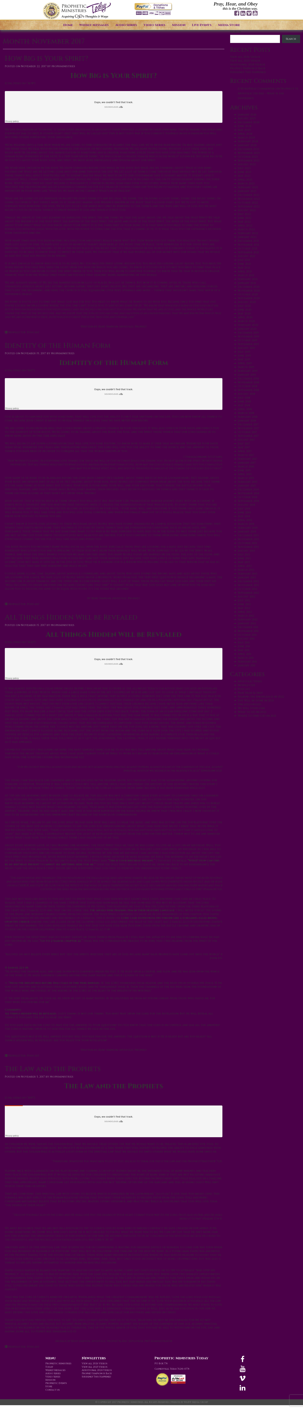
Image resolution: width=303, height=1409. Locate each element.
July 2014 (244, 508)
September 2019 (248, 344)
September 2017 (248, 436)
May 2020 (244, 313)
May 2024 (244, 130)
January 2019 (247, 375)
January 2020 (247, 329)
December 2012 (248, 581)
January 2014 (247, 531)
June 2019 (244, 355)
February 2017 (247, 459)
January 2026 (247, 114)
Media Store (229, 25)
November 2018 (248, 382)
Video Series (154, 25)
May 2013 (244, 562)
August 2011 (246, 639)
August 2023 (247, 164)
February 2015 (247, 482)
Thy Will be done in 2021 (256, 700)
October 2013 (247, 543)
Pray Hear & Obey (250, 693)
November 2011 (248, 631)
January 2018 (247, 420)
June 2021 (244, 264)
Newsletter (17, 332)
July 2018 (244, 398)
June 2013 (244, 558)
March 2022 (246, 229)
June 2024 (244, 126)
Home (68, 25)
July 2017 (244, 443)
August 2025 (247, 118)
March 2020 (246, 321)
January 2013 (247, 577)
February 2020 (248, 325)
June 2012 (244, 604)
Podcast (33, 332)
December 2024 (248, 122)
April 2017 (245, 451)
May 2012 (244, 608)
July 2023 (244, 168)
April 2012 (245, 612)
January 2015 (247, 486)
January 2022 (247, 237)
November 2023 (249, 153)
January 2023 (247, 191)
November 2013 (248, 539)
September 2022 (249, 206)
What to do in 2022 (252, 712)
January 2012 (247, 623)
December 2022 (248, 195)
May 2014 (244, 516)
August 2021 (246, 256)
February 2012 (247, 619)
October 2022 (248, 202)
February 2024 (248, 141)
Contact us (52, 1389)
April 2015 (245, 474)
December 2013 (248, 535)
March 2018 (246, 413)
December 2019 (248, 333)
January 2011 (246, 665)
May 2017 (244, 447)
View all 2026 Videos (245, 57)
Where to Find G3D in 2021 (257, 716)
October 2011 (247, 635)
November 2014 (248, 493)
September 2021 (248, 252)
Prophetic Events (56, 1383)
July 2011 (244, 642)
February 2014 (247, 528)
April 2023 (245, 180)
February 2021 (247, 279)
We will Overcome (251, 708)
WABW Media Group (196, 1402)
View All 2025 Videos (245, 61)
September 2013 (248, 547)
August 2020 (247, 302)
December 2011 (248, 627)
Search (235, 32)
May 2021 (244, 267)
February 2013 (247, 573)
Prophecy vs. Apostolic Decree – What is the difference (268, 93)
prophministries (63, 66)
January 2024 (247, 145)
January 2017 (247, 463)
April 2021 (245, 271)
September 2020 (249, 298)
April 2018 (245, 409)
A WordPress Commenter (256, 88)
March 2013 (246, 570)
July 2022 (244, 214)
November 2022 (249, 199)
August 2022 (247, 210)
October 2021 (247, 248)
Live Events (202, 25)
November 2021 (248, 245)
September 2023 (248, 160)
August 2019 (246, 348)
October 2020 (248, 294)
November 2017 (248, 428)
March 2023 (246, 183)
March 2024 (246, 137)
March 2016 (246, 466)
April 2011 (244, 654)
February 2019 (247, 371)
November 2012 (248, 585)
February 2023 (248, 187)
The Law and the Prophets (53, 1069)
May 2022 (244, 222)
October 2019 (247, 340)
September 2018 (248, 390)
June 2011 (244, 646)
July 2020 (244, 306)
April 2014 (245, 520)
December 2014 (248, 489)
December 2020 (249, 287)
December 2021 (248, 241)
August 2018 (246, 394)
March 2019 (246, 367)
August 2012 (246, 596)
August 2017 (246, 440)
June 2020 (245, 310)
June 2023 (244, 172)
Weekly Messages (94, 25)
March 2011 (246, 658)
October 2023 (248, 157)
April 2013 (245, 566)
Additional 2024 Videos (247, 64)
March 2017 (246, 455)
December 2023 (248, 149)
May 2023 (244, 176)
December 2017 (248, 424)
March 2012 (246, 616)
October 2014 (247, 497)
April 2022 (245, 225)
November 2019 (248, 336)
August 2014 (246, 505)
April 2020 (245, 317)
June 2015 (244, 470)
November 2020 (249, 290)
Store (48, 1386)
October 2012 (247, 589)
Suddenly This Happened (248, 72)
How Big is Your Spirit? (46, 58)
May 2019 (244, 359)
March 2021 (246, 275)
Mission (178, 25)
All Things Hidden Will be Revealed (71, 617)
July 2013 (244, 554)
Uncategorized (249, 704)
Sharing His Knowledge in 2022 (261, 696)
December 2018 (248, 378)
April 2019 (245, 363)
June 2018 (244, 401)
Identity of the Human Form (58, 345)
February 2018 (247, 417)
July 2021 (244, 260)
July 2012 (244, 600)
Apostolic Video (250, 681)
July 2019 (244, 352)
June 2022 (244, 218)
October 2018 (247, 386)
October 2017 (247, 432)
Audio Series (126, 25)
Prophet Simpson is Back (247, 68)
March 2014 (246, 524)
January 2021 (247, 283)
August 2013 (246, 551)
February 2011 (247, 661)
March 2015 (246, 478)
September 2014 (248, 501)
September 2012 (248, 593)
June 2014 (244, 512)
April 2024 (245, 134)
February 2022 (248, 233)
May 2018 (244, 405)
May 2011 (243, 650)
